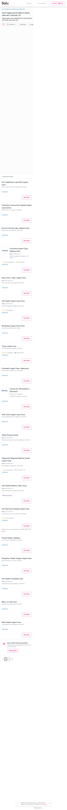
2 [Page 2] (9, 659)
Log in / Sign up (58, 3)
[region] (50, 408)
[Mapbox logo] (38, 808)
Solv (3, 9)
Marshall (22, 9)
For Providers (42, 3)
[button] (57, 39)
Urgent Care (9, 9)
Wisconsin (16, 9)
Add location (13, 651)
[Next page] (12, 659)
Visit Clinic (26, 197)
